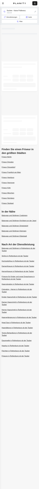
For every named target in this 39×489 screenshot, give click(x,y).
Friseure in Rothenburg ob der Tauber (15, 356)
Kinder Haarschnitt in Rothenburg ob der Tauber (19, 297)
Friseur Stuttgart (8, 203)
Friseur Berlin (7, 157)
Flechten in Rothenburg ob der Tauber (16, 351)
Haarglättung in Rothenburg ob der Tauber (17, 328)
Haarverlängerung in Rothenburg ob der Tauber (19, 317)
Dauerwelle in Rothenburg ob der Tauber (17, 340)
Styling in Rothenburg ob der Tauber (15, 256)
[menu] (3, 3)
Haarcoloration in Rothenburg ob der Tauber (18, 284)
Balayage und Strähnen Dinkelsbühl (15, 226)
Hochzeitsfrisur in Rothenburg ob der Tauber (18, 261)
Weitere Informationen (7, 91)
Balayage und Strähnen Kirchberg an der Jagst (19, 221)
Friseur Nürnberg (8, 198)
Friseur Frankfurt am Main (11, 172)
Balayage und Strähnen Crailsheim (14, 215)
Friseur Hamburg (8, 177)
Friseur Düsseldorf (8, 167)
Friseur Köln (6, 188)
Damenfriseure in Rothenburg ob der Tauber (18, 266)
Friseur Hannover (8, 183)
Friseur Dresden (8, 162)
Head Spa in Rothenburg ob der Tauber (16, 322)
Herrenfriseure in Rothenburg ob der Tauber (18, 271)
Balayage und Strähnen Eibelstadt (14, 236)
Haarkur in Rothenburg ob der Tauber (15, 346)
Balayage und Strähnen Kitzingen (14, 231)
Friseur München (8, 193)
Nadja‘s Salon (6, 64)
